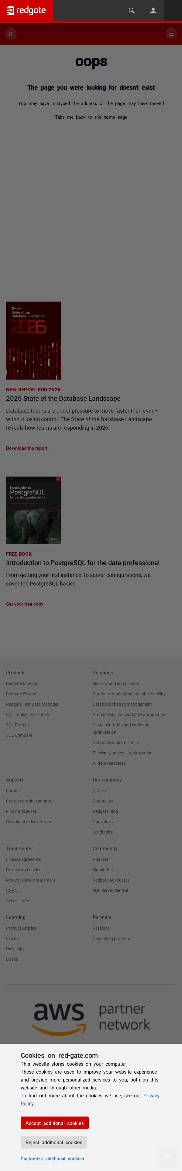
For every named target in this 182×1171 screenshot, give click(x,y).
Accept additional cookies (55, 1122)
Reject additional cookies (54, 1142)
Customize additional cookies (52, 1158)
